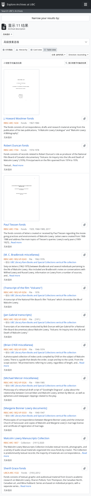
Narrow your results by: (45, 18)
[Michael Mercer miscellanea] (21, 378)
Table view (50, 50)
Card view (36, 50)
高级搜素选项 (11, 42)
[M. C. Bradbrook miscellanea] (21, 254)
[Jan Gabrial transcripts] (18, 314)
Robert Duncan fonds (16, 145)
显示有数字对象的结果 (76, 63)
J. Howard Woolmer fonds (19, 118)
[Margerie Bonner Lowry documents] (25, 408)
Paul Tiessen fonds (15, 224)
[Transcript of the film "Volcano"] (23, 287)
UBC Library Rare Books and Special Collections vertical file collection (43, 262)
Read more (18, 165)
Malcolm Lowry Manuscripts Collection (26, 438)
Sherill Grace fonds (15, 468)
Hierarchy (21, 50)
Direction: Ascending (78, 55)
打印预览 (8, 50)
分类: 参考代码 (58, 55)
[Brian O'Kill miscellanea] (18, 344)
